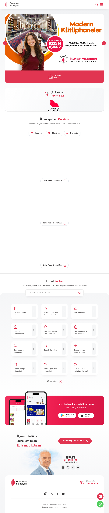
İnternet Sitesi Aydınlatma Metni (54, 507)
